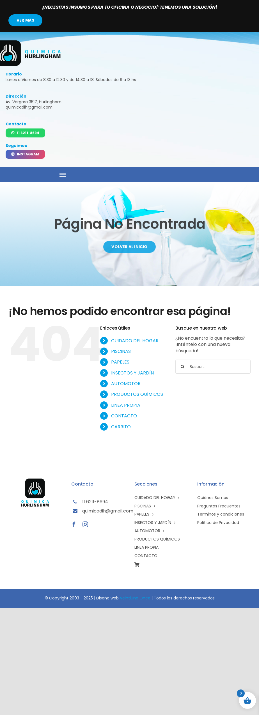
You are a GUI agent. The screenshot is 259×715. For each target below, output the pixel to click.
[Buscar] (182, 367)
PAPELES (120, 362)
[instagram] (85, 524)
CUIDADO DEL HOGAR (135, 340)
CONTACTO (124, 416)
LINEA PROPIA (125, 405)
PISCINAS (121, 351)
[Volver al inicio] (129, 249)
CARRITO (121, 427)
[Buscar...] (213, 367)
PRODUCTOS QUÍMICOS (137, 394)
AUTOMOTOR (126, 383)
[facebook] (74, 524)
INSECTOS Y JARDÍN (132, 373)
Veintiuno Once (135, 598)
